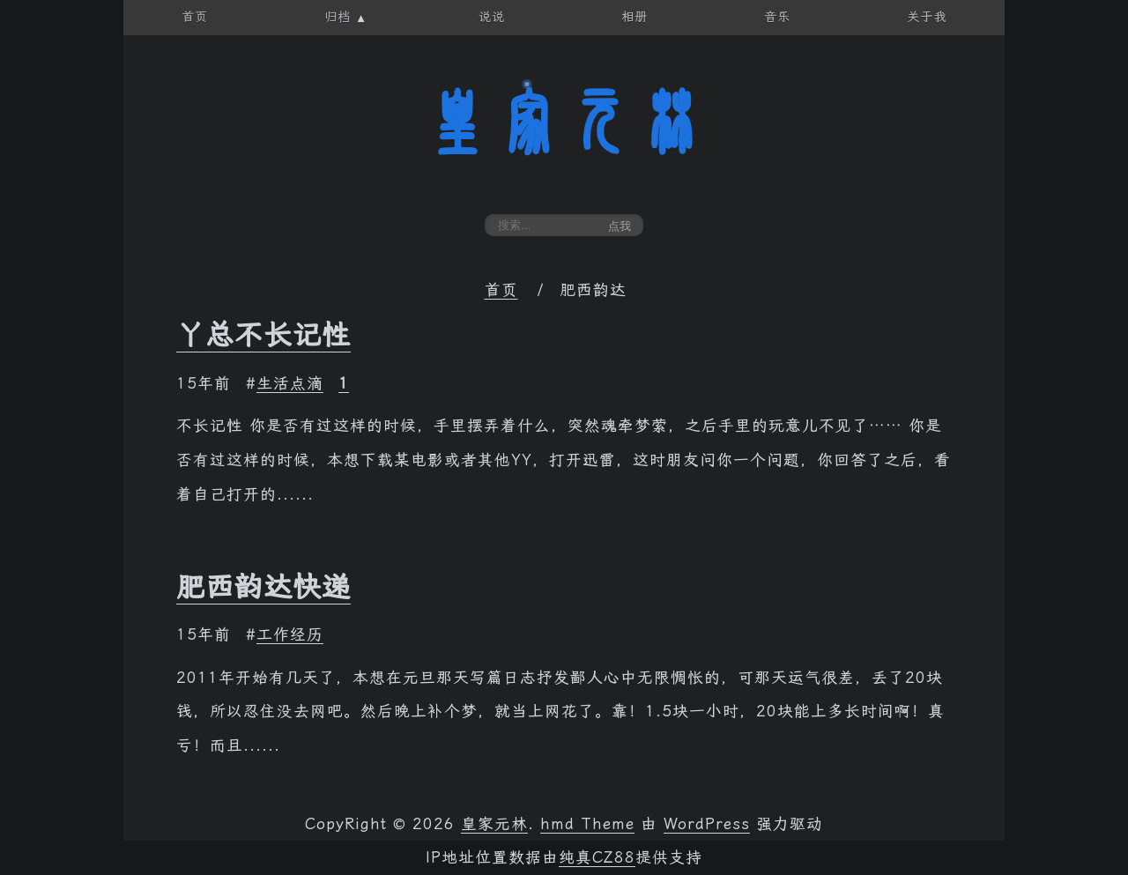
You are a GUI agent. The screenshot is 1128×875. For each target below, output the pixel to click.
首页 (501, 290)
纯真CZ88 (597, 857)
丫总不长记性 (263, 335)
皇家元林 (564, 122)
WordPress (707, 824)
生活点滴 (289, 383)
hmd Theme (587, 824)
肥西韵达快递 (263, 587)
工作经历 (289, 634)
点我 (619, 226)
